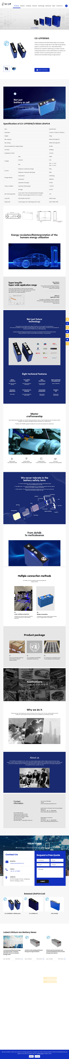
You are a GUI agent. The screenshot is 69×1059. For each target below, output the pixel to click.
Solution (22, 6)
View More (19, 959)
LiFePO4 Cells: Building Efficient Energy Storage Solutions (34, 950)
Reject (31, 1056)
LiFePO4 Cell (26, 28)
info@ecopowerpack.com (17, 863)
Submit (42, 881)
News (53, 6)
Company (28, 6)
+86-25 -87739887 (15, 871)
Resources (48, 6)
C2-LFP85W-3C (33, 913)
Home (6, 28)
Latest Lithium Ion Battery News (19, 932)
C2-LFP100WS (34, 28)
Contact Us (59, 6)
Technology (41, 6)
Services (34, 6)
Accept (37, 1056)
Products (16, 6)
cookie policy (40, 1053)
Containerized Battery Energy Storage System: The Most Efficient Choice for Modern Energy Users (12, 952)
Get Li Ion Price (42, 70)
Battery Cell (19, 28)
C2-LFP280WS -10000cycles (12, 913)
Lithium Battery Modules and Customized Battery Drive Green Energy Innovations (55, 951)
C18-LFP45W (54, 913)
